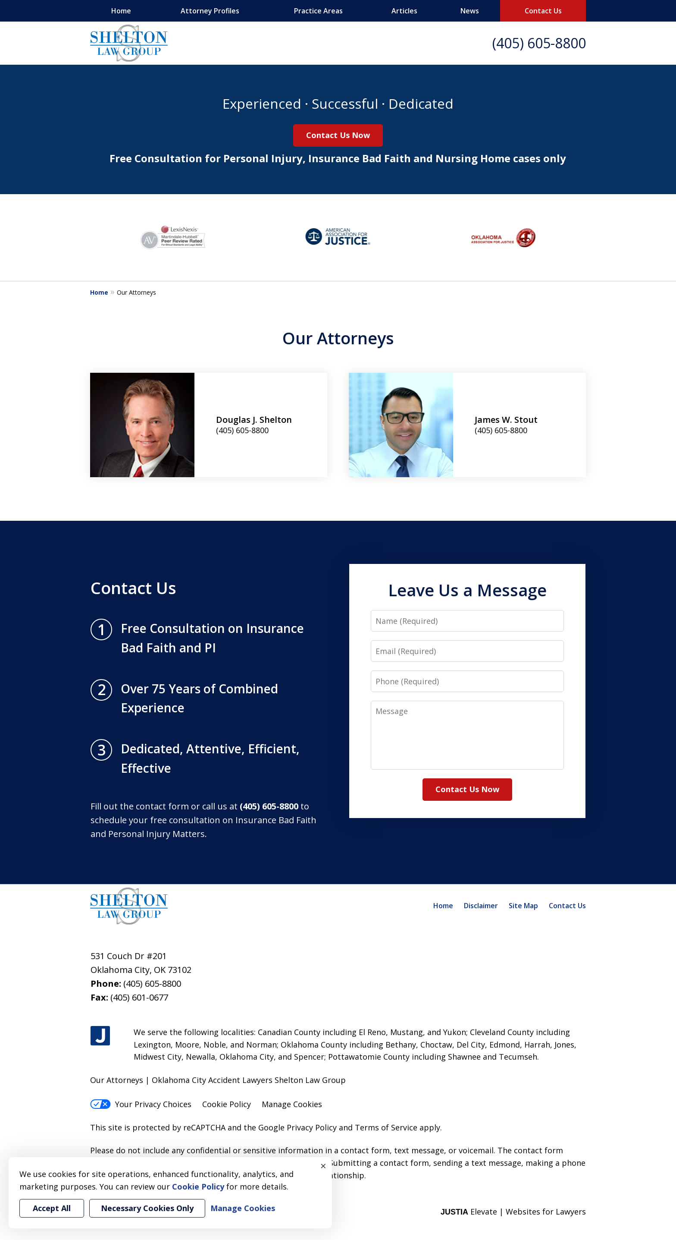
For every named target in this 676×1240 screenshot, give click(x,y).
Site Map (523, 905)
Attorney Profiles (210, 11)
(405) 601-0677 (139, 997)
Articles (404, 11)
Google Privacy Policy (297, 1127)
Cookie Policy (226, 1104)
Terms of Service (386, 1127)
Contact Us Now (338, 135)
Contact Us (543, 11)
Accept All (52, 1208)
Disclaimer (481, 905)
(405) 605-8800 (539, 43)
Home (121, 11)
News (469, 11)
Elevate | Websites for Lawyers (513, 1211)
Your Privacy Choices (140, 1104)
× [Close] (323, 1166)
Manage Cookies (292, 1104)
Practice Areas (318, 11)
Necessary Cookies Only (147, 1208)
